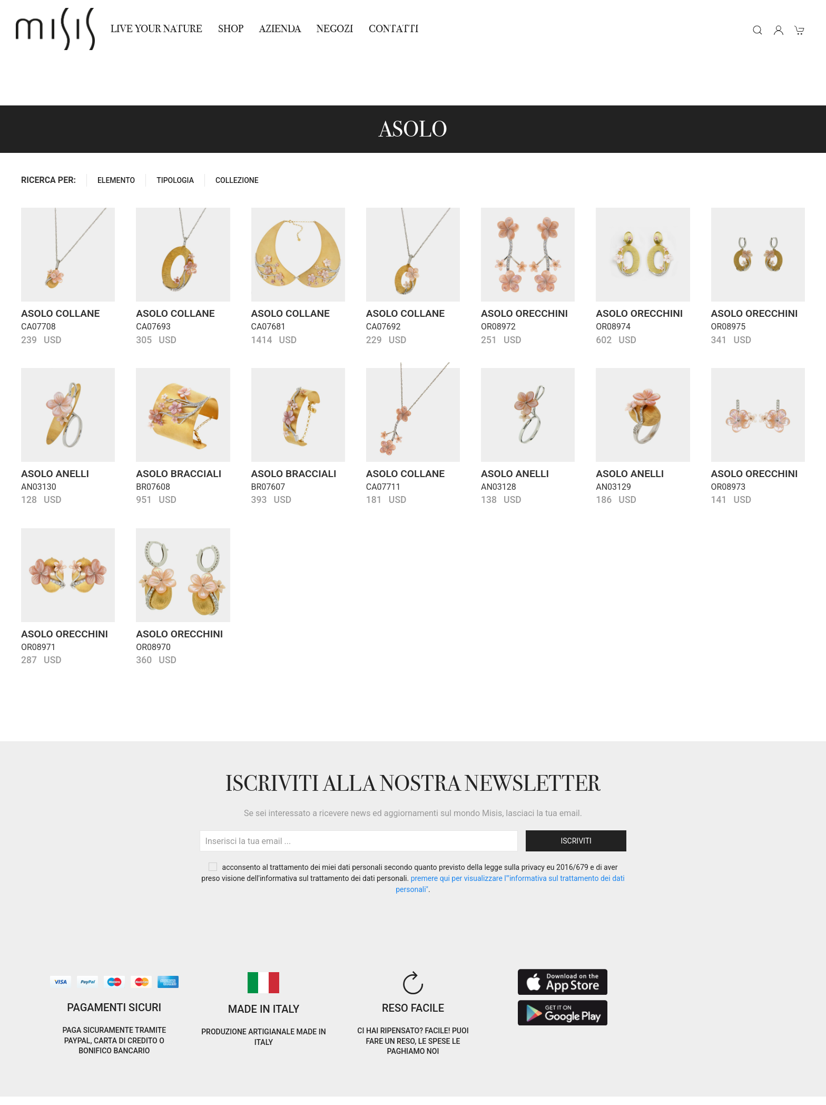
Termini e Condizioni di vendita (183, 1078)
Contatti (393, 29)
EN (711, 1070)
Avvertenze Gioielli (164, 1090)
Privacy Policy (94, 1078)
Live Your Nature (156, 29)
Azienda (280, 29)
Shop (230, 29)
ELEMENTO (116, 133)
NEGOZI (335, 29)
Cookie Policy (37, 1078)
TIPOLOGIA (175, 133)
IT (684, 1070)
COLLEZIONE (237, 133)
